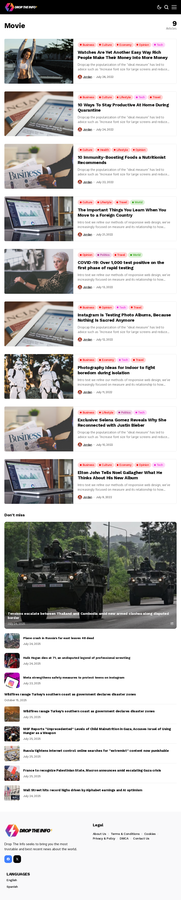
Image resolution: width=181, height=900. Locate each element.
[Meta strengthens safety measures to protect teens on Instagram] (12, 680)
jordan (87, 76)
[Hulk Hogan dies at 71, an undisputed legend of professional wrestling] (12, 660)
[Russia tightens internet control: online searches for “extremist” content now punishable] (12, 753)
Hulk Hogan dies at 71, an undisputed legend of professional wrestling (76, 657)
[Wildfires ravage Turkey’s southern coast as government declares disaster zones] (12, 714)
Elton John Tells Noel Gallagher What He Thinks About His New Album (120, 475)
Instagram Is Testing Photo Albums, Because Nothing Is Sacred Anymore (124, 317)
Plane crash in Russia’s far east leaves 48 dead (58, 638)
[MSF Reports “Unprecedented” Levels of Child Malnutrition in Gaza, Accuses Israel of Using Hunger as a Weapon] (12, 733)
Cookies (150, 834)
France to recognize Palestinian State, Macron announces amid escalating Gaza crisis (92, 770)
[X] (17, 859)
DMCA (124, 838)
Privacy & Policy (104, 838)
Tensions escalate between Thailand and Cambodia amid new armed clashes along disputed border (88, 615)
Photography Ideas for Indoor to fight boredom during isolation (116, 370)
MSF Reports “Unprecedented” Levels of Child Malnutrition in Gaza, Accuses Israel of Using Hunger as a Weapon (97, 731)
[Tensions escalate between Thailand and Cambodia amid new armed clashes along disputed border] (90, 575)
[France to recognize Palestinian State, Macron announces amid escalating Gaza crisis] (12, 773)
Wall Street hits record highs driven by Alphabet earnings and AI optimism (82, 790)
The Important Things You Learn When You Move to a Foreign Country (122, 212)
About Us (99, 834)
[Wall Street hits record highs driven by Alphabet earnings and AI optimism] (12, 793)
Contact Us (141, 838)
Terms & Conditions (125, 834)
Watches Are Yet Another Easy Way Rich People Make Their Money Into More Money (122, 55)
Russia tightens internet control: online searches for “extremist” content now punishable (96, 751)
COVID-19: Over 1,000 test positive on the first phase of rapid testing (121, 265)
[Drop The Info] (20, 7)
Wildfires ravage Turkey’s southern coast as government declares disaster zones (70, 694)
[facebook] (8, 859)
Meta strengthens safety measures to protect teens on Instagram (73, 677)
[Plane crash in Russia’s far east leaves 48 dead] (12, 641)
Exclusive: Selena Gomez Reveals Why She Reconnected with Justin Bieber (122, 422)
